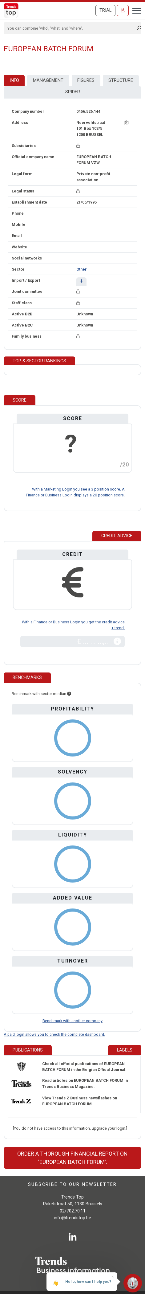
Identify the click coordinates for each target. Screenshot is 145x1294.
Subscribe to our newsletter (72, 1184)
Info (14, 80)
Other (81, 269)
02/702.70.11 (73, 1211)
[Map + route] (126, 122)
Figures (86, 80)
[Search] (70, 28)
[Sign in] (123, 10)
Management (48, 80)
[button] (81, 281)
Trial (105, 10)
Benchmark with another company (72, 1020)
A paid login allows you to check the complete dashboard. (54, 1034)
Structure (120, 80)
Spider (72, 92)
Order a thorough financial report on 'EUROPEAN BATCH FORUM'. (72, 1157)
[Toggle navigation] (135, 10)
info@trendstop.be (72, 1217)
